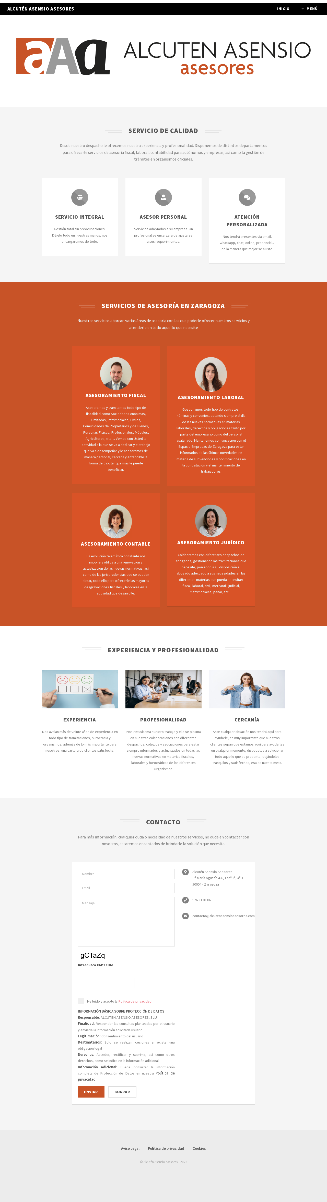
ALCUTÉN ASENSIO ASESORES (41, 9)
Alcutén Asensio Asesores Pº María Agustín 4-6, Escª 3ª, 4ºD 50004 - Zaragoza (217, 877)
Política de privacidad (134, 1001)
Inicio (283, 8)
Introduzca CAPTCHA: (95, 965)
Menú (312, 8)
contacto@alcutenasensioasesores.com (223, 915)
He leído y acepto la (119, 1001)
